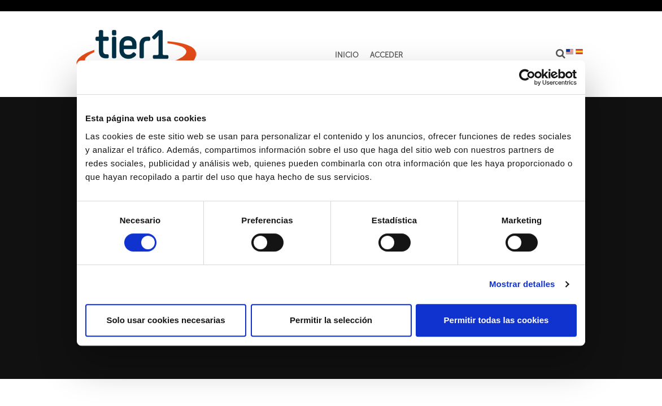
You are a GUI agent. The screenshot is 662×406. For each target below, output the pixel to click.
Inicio (347, 55)
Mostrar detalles (522, 284)
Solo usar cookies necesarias (165, 320)
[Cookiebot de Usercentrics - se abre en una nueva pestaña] (527, 77)
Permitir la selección (331, 320)
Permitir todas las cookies (496, 320)
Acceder (386, 55)
